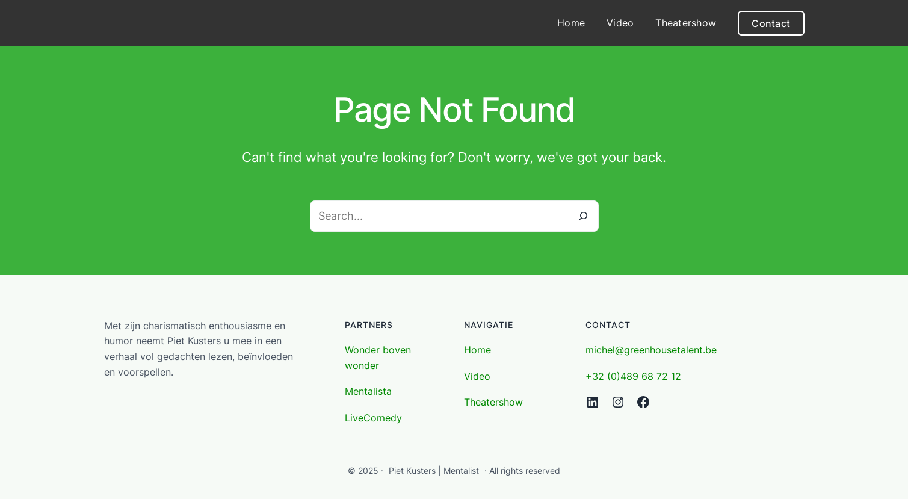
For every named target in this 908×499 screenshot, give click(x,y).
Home (477, 350)
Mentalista (368, 391)
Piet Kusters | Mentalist (434, 470)
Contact (771, 23)
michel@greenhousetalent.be (651, 350)
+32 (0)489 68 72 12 (633, 376)
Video (477, 376)
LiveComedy (373, 418)
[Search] (583, 216)
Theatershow (493, 402)
